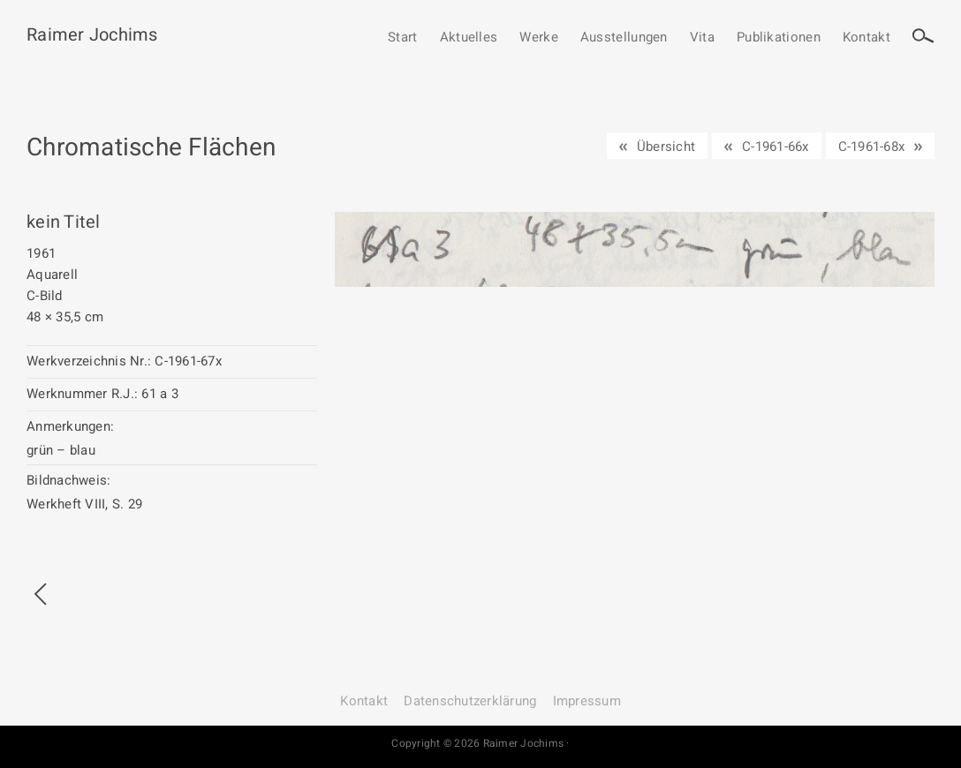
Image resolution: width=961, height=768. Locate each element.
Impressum (587, 701)
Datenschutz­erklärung (470, 701)
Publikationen (779, 38)
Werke (538, 38)
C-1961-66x (775, 146)
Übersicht (666, 146)
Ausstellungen (624, 38)
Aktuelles (469, 38)
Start (403, 38)
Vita (702, 38)
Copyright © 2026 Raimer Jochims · (480, 743)
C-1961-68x (871, 146)
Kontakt (866, 38)
